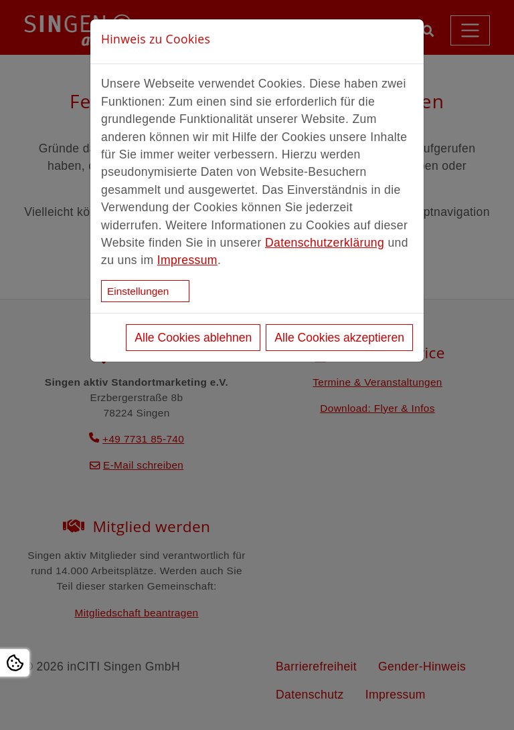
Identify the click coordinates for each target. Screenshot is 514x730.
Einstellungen (138, 291)
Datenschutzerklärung (324, 242)
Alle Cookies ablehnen (193, 337)
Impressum (187, 260)
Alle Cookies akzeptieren (339, 337)
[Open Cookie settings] (14, 663)
